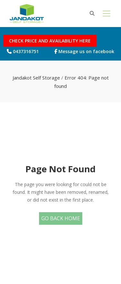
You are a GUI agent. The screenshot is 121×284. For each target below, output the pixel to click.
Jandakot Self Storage (36, 77)
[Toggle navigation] (106, 13)
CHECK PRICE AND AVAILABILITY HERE (50, 41)
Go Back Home (60, 218)
